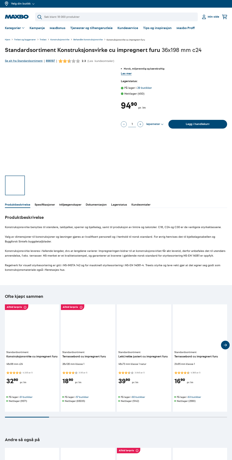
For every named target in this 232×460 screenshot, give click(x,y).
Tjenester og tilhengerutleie (91, 28)
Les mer (126, 74)
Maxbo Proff (186, 28)
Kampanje (37, 28)
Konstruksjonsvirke (59, 40)
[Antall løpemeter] (132, 124)
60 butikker (138, 397)
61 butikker (26, 397)
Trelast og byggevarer (25, 40)
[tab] (17, 205)
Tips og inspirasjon (157, 28)
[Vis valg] (15, 28)
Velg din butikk (23, 4)
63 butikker (194, 397)
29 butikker (144, 88)
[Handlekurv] (224, 17)
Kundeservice (127, 28)
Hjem (7, 40)
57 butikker (82, 397)
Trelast (43, 40)
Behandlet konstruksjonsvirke (88, 40)
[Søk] (116, 17)
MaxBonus (57, 28)
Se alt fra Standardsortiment (24, 61)
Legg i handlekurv (198, 124)
